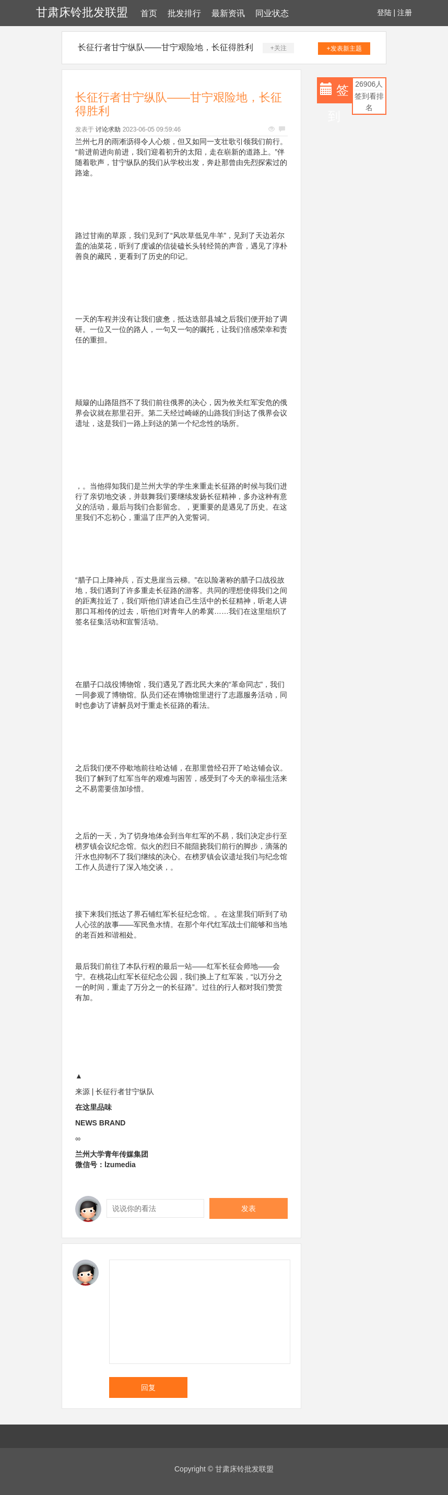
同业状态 (272, 13)
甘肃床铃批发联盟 (82, 12)
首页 (148, 13)
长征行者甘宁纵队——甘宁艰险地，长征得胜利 (165, 47)
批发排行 (184, 13)
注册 (404, 12)
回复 (148, 1387)
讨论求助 (108, 129)
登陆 (384, 12)
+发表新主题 (344, 48)
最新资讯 (228, 13)
